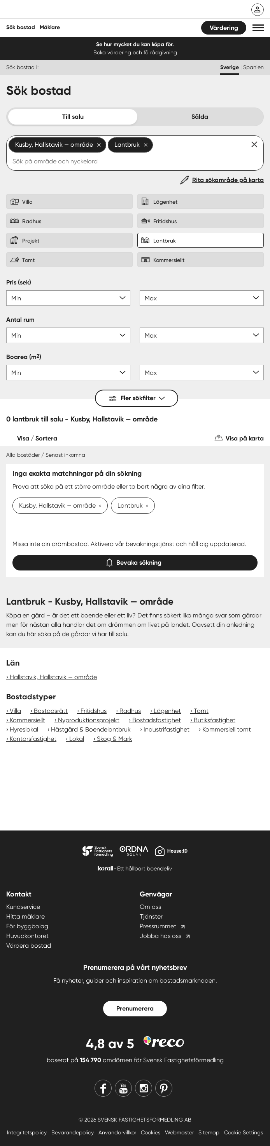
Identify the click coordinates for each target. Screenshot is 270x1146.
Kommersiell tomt (226, 729)
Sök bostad (20, 27)
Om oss (150, 906)
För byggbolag (27, 926)
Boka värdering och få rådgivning (135, 52)
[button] (258, 27)
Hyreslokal (24, 729)
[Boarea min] (68, 372)
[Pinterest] (163, 1088)
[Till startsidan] (57, 10)
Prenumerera (135, 1008)
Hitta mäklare (25, 916)
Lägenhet (167, 710)
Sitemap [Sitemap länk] (209, 1132)
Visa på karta (245, 438)
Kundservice (23, 906)
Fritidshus (94, 710)
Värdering (224, 27)
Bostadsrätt (51, 710)
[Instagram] (143, 1088)
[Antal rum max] (202, 335)
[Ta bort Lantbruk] (145, 506)
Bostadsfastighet (156, 720)
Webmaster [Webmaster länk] (180, 1132)
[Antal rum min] (68, 335)
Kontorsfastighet (33, 738)
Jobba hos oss (160, 936)
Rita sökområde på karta (228, 180)
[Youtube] (123, 1088)
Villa (15, 710)
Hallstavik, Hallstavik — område (53, 677)
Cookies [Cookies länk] (151, 1132)
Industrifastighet (166, 729)
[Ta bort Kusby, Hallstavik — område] (98, 506)
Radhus (130, 710)
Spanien (253, 67)
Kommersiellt (27, 720)
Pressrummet (158, 926)
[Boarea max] (202, 372)
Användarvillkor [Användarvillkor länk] (118, 1132)
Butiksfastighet (214, 720)
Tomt (201, 710)
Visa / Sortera (37, 438)
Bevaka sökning (135, 561)
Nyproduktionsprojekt (88, 720)
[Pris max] (202, 298)
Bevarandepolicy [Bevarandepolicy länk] (73, 1132)
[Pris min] (68, 298)
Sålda (199, 116)
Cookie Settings (243, 1132)
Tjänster (151, 916)
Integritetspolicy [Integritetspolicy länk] (27, 1132)
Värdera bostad (28, 945)
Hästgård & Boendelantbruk (91, 729)
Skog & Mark (114, 738)
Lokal (76, 738)
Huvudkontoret (27, 936)
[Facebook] (103, 1088)
